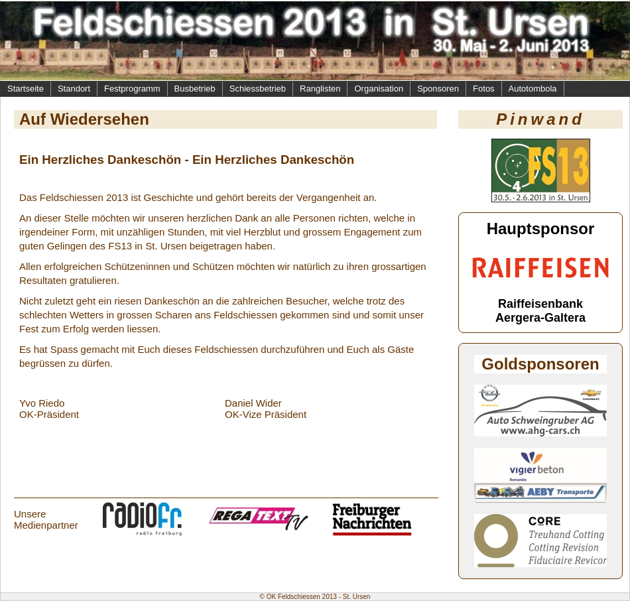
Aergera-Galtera (540, 317)
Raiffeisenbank (540, 303)
